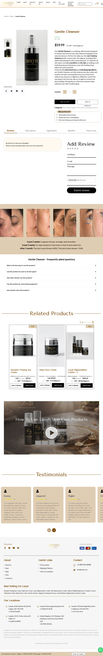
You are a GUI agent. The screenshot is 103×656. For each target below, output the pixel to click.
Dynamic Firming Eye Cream (12, 590)
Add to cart (63, 102)
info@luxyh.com (82, 569)
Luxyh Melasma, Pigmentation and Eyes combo (70, 593)
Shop (11, 16)
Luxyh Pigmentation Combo (40, 590)
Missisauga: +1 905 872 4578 (42, 654)
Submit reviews (82, 190)
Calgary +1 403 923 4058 (24, 654)
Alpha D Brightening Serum (74, 590)
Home (6, 16)
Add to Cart (29, 385)
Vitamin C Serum (89, 590)
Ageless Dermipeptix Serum (46, 593)
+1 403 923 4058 (84, 564)
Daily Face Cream (26, 590)
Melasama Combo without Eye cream (15, 593)
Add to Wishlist (16, 385)
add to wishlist (83, 102)
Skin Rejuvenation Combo (58, 590)
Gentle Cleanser (33, 593)
